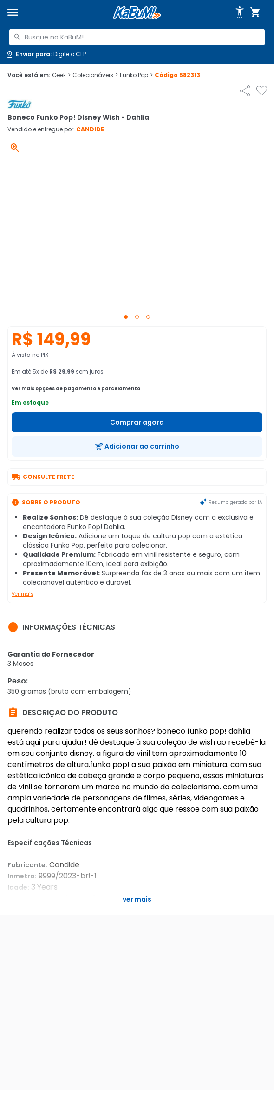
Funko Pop (136, 75)
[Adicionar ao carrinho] (137, 446)
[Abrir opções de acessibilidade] (239, 12)
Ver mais (22, 594)
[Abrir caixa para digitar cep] (46, 54)
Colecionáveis (95, 75)
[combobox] (137, 37)
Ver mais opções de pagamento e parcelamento (76, 388)
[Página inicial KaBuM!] (137, 12)
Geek (61, 75)
